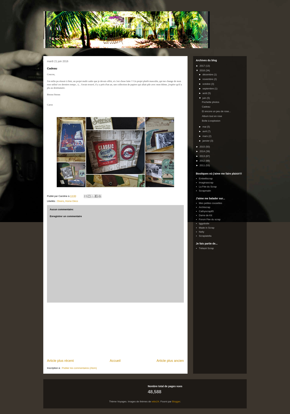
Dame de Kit (205, 215)
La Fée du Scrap (208, 186)
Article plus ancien (170, 361)
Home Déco (71, 201)
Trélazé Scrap (206, 248)
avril (205, 131)
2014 (203, 151)
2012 (203, 160)
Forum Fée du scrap (209, 219)
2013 (203, 156)
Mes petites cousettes (210, 203)
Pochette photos (210, 102)
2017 (203, 65)
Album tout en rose (212, 116)
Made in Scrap (206, 227)
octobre (207, 84)
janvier (206, 140)
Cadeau (206, 106)
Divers (60, 201)
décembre (208, 74)
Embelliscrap (206, 178)
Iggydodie (204, 223)
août (205, 93)
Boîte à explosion (211, 120)
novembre (208, 79)
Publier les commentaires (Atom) (79, 368)
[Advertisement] (115, 330)
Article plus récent (60, 361)
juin (205, 98)
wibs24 (155, 401)
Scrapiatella (205, 235)
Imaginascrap (206, 182)
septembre (209, 88)
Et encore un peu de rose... (216, 111)
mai (205, 126)
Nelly (201, 231)
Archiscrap (204, 207)
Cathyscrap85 (206, 211)
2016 (203, 70)
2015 (203, 146)
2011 (203, 165)
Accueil (115, 361)
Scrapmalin (205, 190)
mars (206, 136)
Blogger (176, 401)
